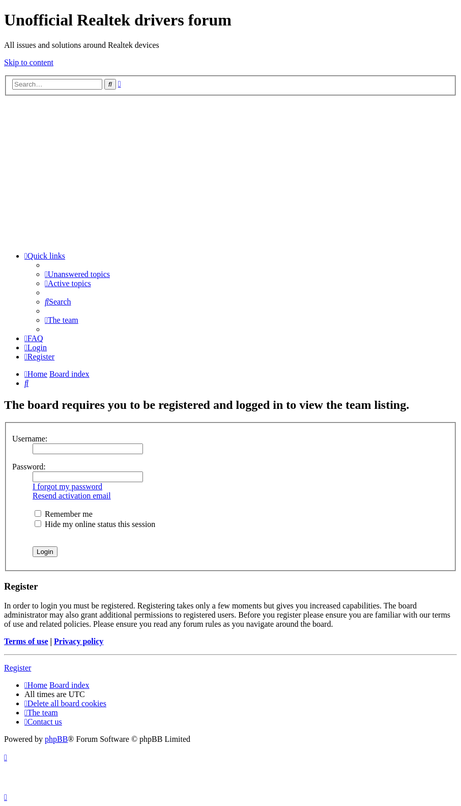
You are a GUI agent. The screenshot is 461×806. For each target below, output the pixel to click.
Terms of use (26, 641)
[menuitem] (77, 274)
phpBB (56, 739)
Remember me (64, 514)
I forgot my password (67, 486)
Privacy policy (78, 641)
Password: (29, 466)
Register (17, 667)
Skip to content (28, 62)
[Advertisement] (230, 172)
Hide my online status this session (95, 524)
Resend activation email (72, 495)
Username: (29, 438)
